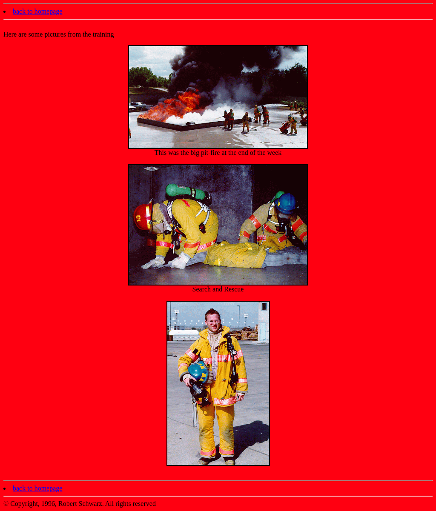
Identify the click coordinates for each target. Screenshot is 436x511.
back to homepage (37, 11)
